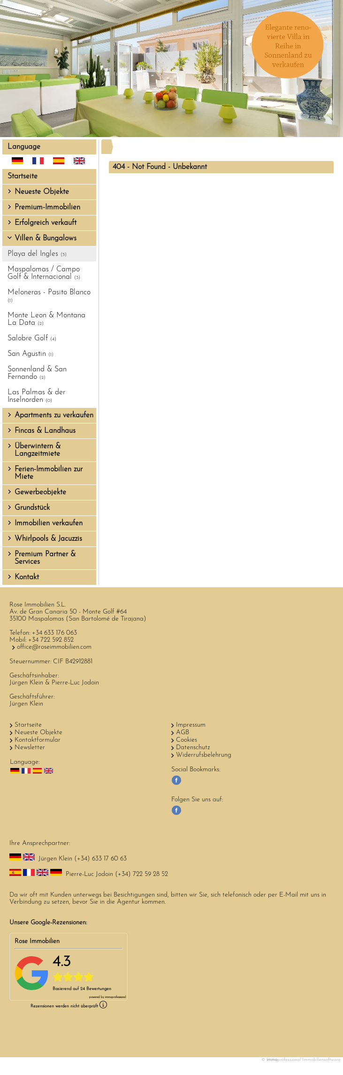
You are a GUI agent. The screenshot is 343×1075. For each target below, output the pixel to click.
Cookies (186, 740)
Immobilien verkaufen (49, 523)
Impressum (191, 725)
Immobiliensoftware (321, 1059)
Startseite (23, 176)
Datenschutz (193, 747)
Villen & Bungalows (45, 238)
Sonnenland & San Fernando (37, 373)
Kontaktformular (38, 740)
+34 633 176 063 (54, 633)
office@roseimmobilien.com (54, 647)
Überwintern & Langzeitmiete (38, 450)
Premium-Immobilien (47, 207)
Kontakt (27, 577)
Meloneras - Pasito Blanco (49, 296)
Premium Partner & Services (45, 558)
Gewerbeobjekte (40, 492)
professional (115, 997)
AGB (182, 732)
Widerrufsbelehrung (203, 755)
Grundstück (32, 508)
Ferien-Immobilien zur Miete (49, 473)
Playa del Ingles (37, 254)
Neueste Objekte (42, 192)
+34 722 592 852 (51, 640)
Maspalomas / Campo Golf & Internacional (44, 273)
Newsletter (30, 747)
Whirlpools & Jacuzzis (48, 539)
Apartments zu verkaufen (54, 415)
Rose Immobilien (37, 941)
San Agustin (30, 354)
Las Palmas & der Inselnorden (36, 396)
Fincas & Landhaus (45, 431)
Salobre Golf (32, 338)
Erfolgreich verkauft (45, 223)
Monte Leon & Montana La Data (46, 319)
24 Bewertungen (95, 989)
